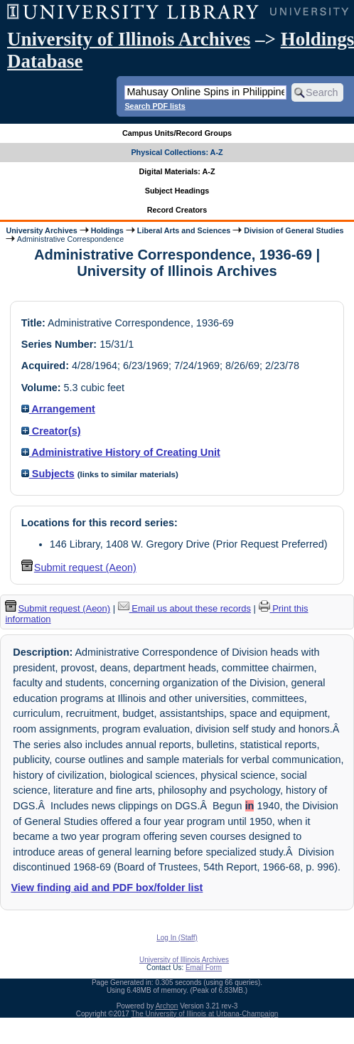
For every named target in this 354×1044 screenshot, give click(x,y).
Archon (167, 1006)
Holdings (107, 230)
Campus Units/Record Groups (177, 133)
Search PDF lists (154, 106)
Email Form (204, 967)
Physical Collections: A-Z (176, 152)
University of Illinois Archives (128, 39)
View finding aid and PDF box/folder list (107, 887)
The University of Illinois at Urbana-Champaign (205, 1014)
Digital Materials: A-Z (177, 171)
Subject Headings (177, 190)
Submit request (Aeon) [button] (78, 567)
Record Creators (177, 210)
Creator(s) (51, 431)
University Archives (41, 230)
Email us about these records (184, 608)
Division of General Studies (293, 230)
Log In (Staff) (177, 938)
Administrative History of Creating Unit (120, 452)
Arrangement (58, 409)
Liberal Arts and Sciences (183, 230)
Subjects (48, 473)
